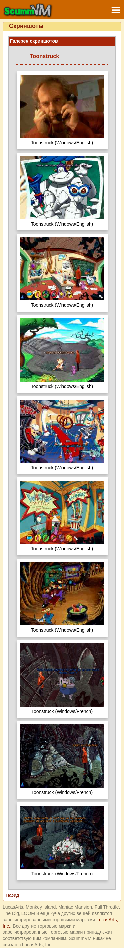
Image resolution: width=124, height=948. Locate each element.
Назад (12, 895)
